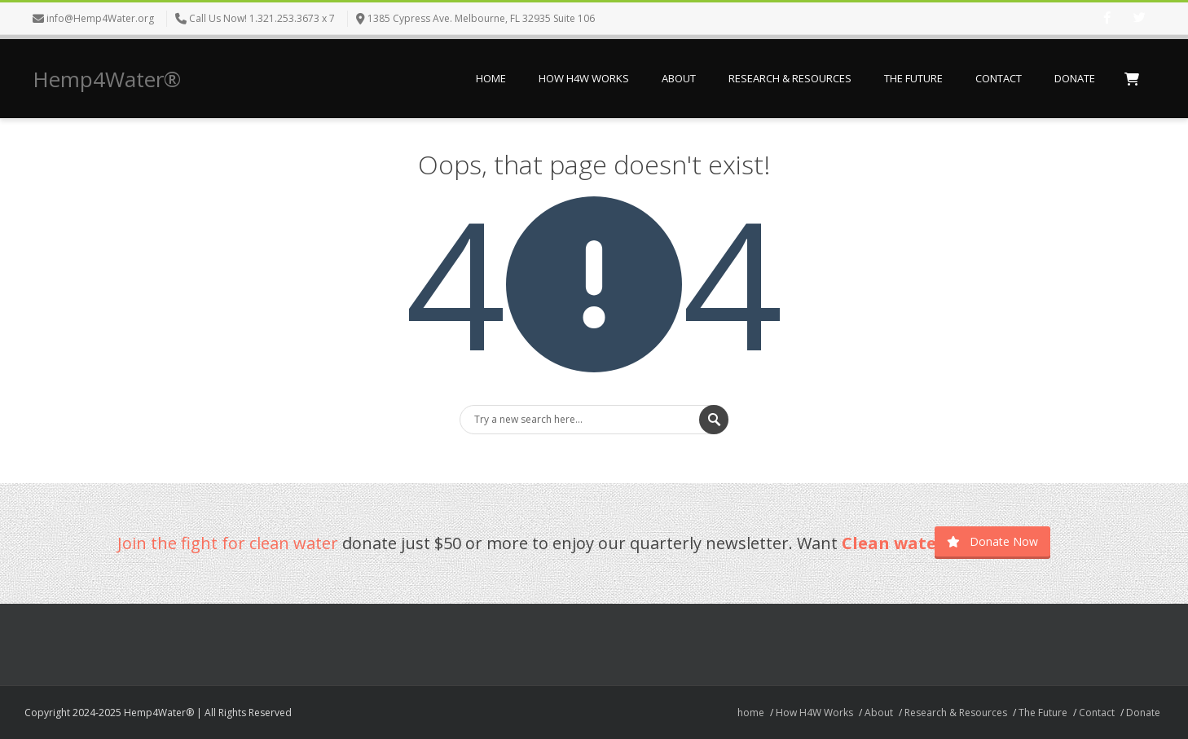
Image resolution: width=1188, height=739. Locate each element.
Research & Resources (789, 78)
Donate (1074, 78)
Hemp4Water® (107, 79)
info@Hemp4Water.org (100, 18)
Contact (998, 78)
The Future (913, 78)
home (491, 78)
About (679, 78)
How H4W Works (584, 78)
